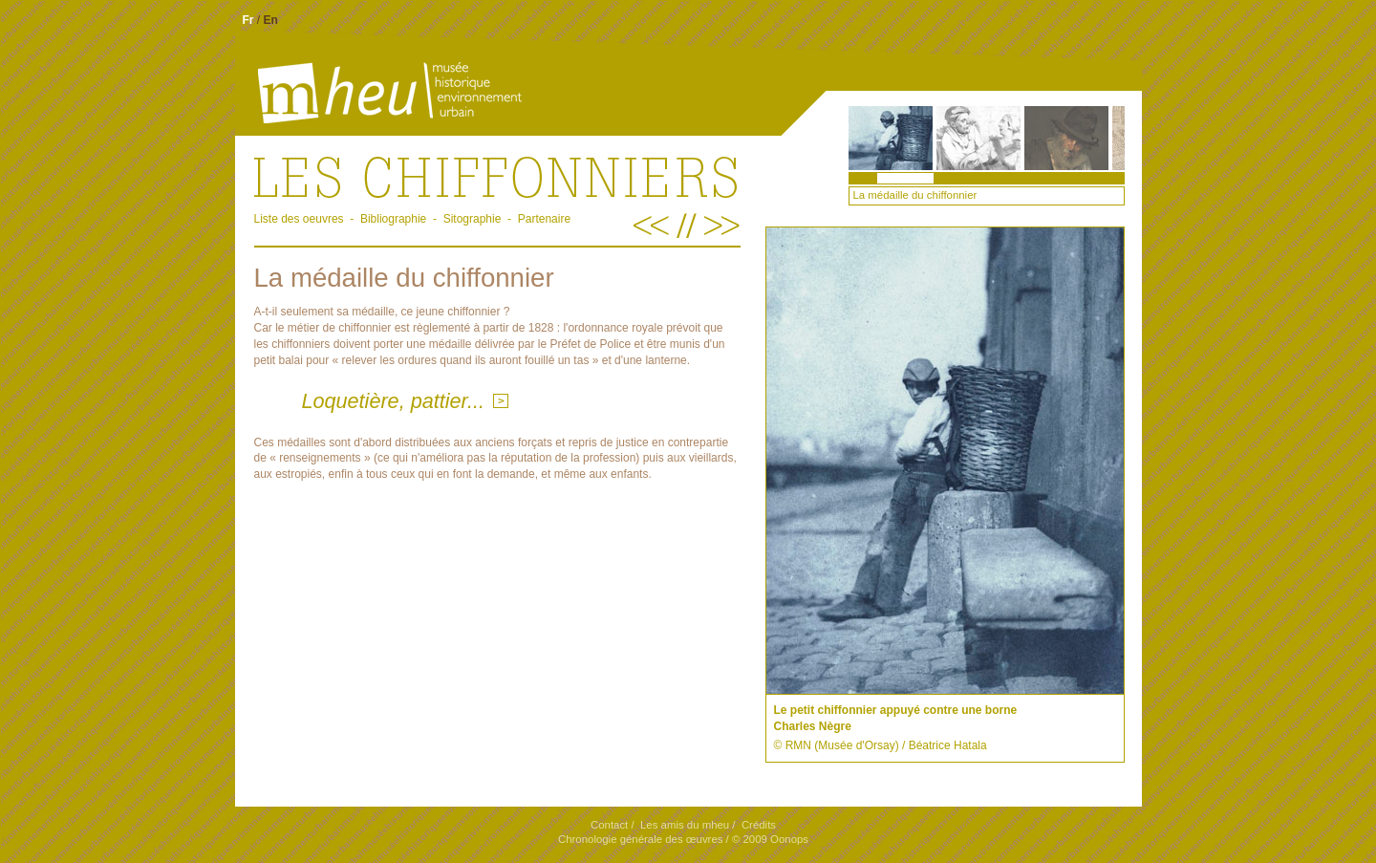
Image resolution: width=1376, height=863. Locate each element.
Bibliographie (393, 219)
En (271, 20)
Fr (248, 20)
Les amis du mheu (684, 825)
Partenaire (544, 219)
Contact (609, 825)
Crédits (759, 825)
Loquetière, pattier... (393, 401)
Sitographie (472, 219)
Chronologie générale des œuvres (640, 839)
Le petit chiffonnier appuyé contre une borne (896, 710)
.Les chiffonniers (497, 176)
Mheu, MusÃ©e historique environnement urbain (358, 93)
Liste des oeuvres (299, 219)
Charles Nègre (812, 726)
